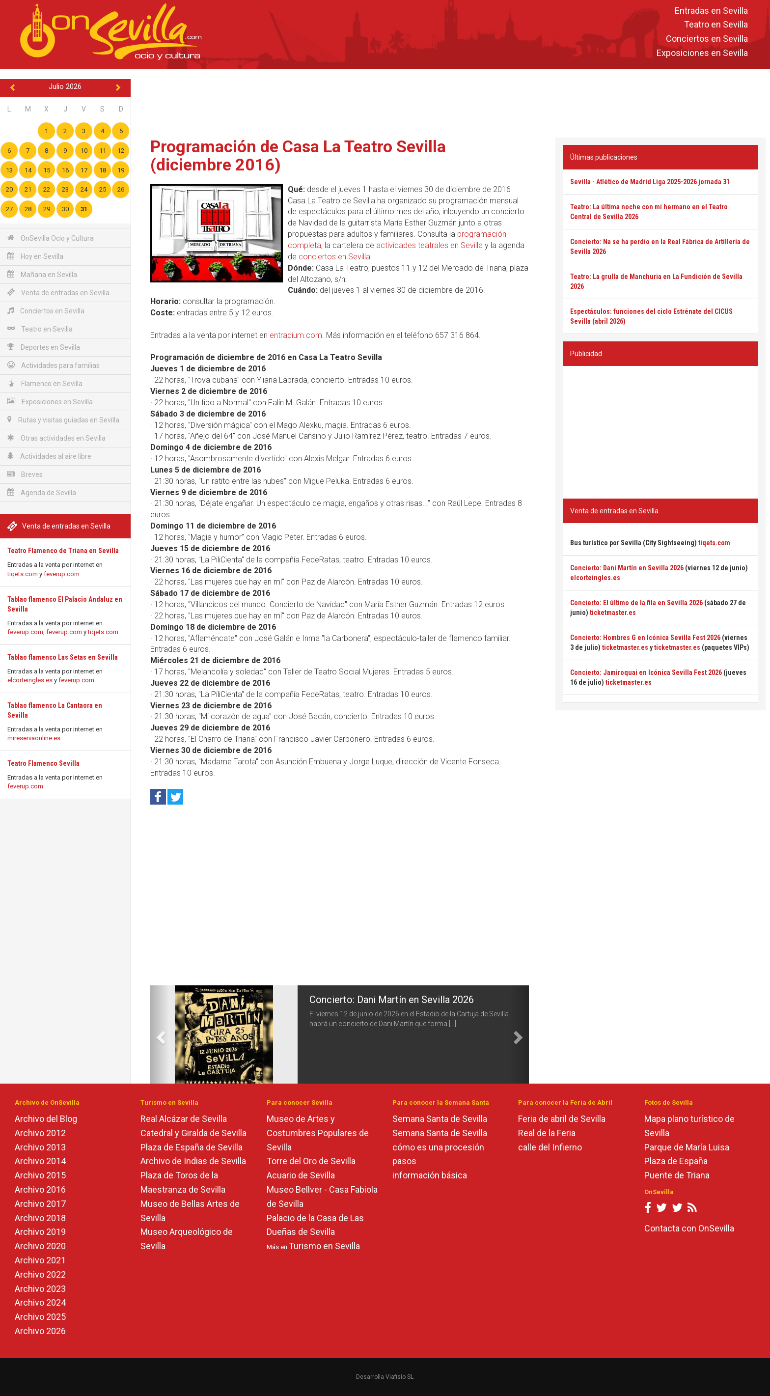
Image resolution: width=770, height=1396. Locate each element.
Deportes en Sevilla (43, 347)
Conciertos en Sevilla (707, 39)
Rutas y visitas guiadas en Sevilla (63, 420)
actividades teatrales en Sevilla (429, 245)
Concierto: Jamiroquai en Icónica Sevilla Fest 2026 (646, 672)
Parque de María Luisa (686, 1147)
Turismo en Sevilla (324, 1246)
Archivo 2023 (40, 1289)
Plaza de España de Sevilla (191, 1147)
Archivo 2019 (40, 1232)
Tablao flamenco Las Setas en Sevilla (62, 657)
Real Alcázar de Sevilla (183, 1119)
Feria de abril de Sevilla (561, 1119)
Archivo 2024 (40, 1302)
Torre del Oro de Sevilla (311, 1161)
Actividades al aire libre (49, 456)
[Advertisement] (450, 101)
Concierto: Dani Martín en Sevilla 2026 (391, 999)
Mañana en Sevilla (42, 274)
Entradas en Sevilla (711, 10)
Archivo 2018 (40, 1218)
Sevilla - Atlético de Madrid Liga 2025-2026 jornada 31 (650, 182)
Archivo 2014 (40, 1161)
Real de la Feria (547, 1133)
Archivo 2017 (40, 1204)
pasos (404, 1161)
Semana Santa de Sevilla (439, 1119)
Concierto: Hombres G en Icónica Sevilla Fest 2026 (645, 638)
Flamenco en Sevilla (44, 383)
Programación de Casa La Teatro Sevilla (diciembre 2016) (298, 155)
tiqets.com (22, 574)
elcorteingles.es (30, 680)
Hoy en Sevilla (35, 256)
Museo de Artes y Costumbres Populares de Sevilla (318, 1133)
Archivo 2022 (40, 1274)
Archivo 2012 (40, 1133)
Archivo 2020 (40, 1246)
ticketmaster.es (613, 612)
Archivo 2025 (40, 1317)
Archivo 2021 (40, 1260)
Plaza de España (676, 1161)
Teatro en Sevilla (716, 25)
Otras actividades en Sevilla (56, 438)
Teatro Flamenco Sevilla (43, 763)
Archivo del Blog (46, 1119)
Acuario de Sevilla (301, 1175)
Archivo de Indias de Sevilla (193, 1161)
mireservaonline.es (33, 738)
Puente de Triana (677, 1175)
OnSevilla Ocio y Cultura (50, 238)
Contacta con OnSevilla (689, 1228)
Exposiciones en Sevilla (702, 53)
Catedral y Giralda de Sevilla (193, 1133)
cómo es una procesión (438, 1147)
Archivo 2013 (40, 1147)
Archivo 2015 (40, 1175)
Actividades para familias (53, 365)
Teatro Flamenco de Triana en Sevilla (63, 551)
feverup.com (62, 574)
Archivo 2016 (40, 1189)
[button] (159, 1034)
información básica (429, 1175)
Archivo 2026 (40, 1331)
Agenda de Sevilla (41, 492)
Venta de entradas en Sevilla (58, 292)
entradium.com (296, 335)
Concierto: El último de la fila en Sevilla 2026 (636, 603)
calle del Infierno (550, 1147)
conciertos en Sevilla (334, 256)
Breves (25, 474)
